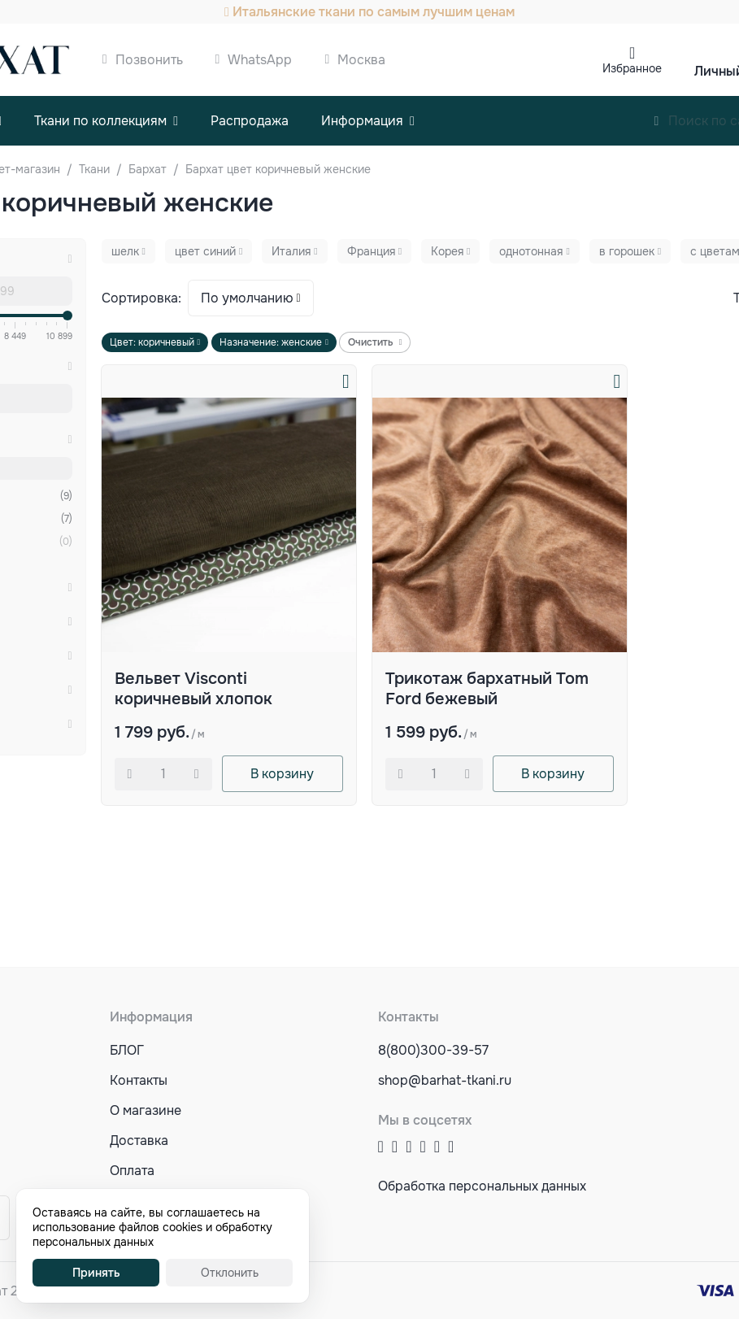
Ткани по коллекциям (100, 120)
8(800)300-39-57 (433, 1050)
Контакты (138, 1080)
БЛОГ (127, 1050)
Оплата (132, 1170)
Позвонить (149, 59)
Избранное (632, 68)
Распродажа (250, 120)
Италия (291, 251)
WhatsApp (260, 59)
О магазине (145, 1110)
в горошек (626, 251)
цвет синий (205, 251)
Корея (447, 251)
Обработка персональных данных (482, 1186)
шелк (125, 251)
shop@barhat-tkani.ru (444, 1080)
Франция (371, 251)
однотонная (531, 251)
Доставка (139, 1140)
